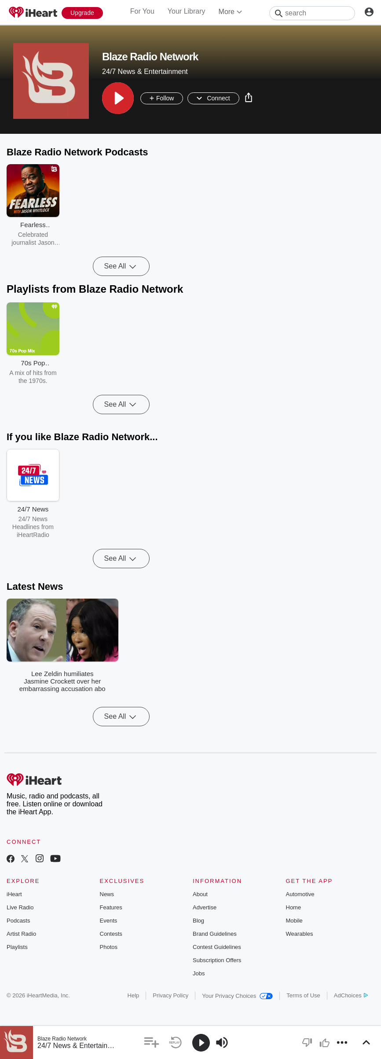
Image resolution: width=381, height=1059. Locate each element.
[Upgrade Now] (82, 13)
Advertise (204, 907)
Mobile (294, 920)
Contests (111, 933)
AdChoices (351, 995)
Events (108, 920)
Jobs (199, 973)
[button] (118, 98)
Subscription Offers (217, 960)
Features (111, 907)
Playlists (17, 947)
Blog (198, 920)
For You (142, 11)
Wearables (299, 933)
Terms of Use (303, 995)
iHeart (14, 894)
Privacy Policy (170, 995)
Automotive (300, 894)
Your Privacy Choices (237, 996)
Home (293, 907)
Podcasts (18, 920)
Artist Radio (21, 933)
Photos (108, 947)
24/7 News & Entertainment (80, 1045)
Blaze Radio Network (62, 1039)
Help (133, 995)
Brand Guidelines (215, 933)
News (107, 894)
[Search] (312, 13)
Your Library (186, 11)
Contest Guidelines (217, 947)
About (200, 894)
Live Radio (20, 907)
